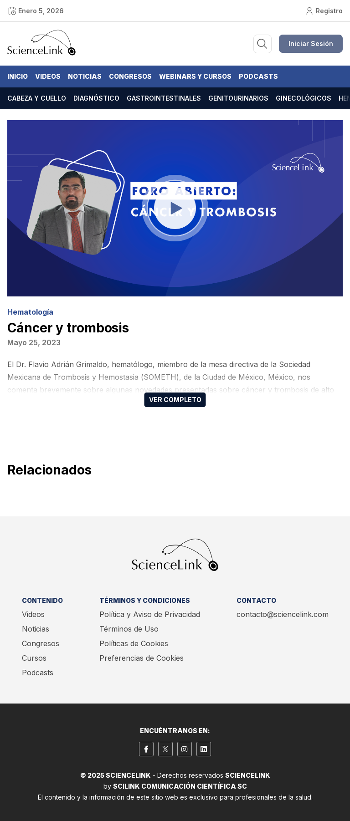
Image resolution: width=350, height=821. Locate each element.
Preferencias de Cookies (141, 658)
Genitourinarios (238, 98)
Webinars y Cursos (195, 76)
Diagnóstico (96, 98)
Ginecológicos (303, 98)
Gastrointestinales (164, 98)
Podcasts (258, 76)
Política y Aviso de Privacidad (149, 614)
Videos (48, 76)
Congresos (130, 76)
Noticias (85, 76)
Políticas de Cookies (133, 643)
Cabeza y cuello (36, 98)
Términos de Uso (129, 628)
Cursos (34, 658)
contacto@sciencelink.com (283, 614)
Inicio (17, 76)
